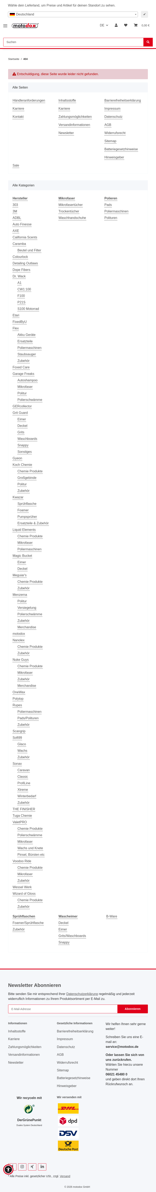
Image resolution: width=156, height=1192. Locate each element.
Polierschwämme (29, 399)
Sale (16, 165)
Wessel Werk (22, 887)
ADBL (17, 218)
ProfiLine (23, 783)
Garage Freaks (23, 373)
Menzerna (20, 594)
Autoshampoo (27, 380)
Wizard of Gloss (24, 893)
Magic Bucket (22, 555)
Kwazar (18, 497)
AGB (107, 125)
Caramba (19, 244)
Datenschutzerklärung (82, 994)
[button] (116, 25)
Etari (16, 315)
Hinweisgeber (114, 157)
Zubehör (23, 360)
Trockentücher (68, 211)
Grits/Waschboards (72, 936)
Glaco (21, 744)
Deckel (22, 425)
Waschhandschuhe (72, 218)
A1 (19, 282)
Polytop (18, 698)
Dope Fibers (21, 269)
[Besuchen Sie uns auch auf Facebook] (12, 1166)
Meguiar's (20, 575)
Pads (108, 205)
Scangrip (19, 731)
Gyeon (17, 458)
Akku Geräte (26, 334)
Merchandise (26, 627)
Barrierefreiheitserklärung (122, 100)
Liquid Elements (24, 529)
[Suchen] (148, 42)
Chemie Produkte (30, 471)
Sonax (17, 763)
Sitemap (110, 141)
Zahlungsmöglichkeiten (75, 116)
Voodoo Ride (22, 861)
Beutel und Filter (29, 250)
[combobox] (73, 14)
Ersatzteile (25, 341)
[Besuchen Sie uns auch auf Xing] (32, 1166)
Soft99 (17, 737)
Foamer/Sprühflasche (28, 923)
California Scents (25, 237)
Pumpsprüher (27, 516)
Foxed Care (21, 367)
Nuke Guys (21, 659)
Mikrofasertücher (70, 205)
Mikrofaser (25, 386)
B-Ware (111, 916)
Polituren (110, 218)
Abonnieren (133, 1008)
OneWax (19, 692)
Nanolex (19, 640)
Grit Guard (20, 412)
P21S (21, 302)
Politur (22, 393)
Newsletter (66, 133)
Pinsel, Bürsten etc (30, 854)
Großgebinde (26, 477)
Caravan (23, 770)
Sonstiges (24, 451)
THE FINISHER (24, 809)
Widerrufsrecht (115, 133)
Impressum (112, 108)
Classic (22, 776)
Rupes (17, 705)
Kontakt (18, 116)
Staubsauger (26, 354)
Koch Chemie (22, 464)
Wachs (22, 750)
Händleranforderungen (29, 100)
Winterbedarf (26, 796)
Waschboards (27, 438)
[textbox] (73, 14)
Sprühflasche (26, 503)
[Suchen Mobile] (73, 42)
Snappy (22, 445)
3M (15, 211)
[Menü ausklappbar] (5, 24)
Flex (16, 328)
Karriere (18, 108)
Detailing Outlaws (25, 263)
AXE (16, 231)
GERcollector (22, 406)
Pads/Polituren (28, 718)
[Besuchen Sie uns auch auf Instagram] (22, 1166)
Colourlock (20, 257)
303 (15, 205)
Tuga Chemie (22, 815)
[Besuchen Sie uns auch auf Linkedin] (42, 1166)
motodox (19, 633)
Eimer (21, 419)
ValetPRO (20, 822)
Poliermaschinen (29, 347)
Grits (20, 432)
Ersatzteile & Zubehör (33, 523)
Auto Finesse (22, 224)
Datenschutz (113, 116)
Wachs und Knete (30, 848)
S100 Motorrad (28, 308)
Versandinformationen (74, 125)
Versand (65, 1176)
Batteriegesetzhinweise (121, 149)
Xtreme (22, 789)
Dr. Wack (19, 276)
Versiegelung (26, 607)
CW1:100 (24, 289)
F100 (21, 295)
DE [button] (102, 25)
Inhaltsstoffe (67, 100)
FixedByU (20, 321)
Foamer (23, 510)
